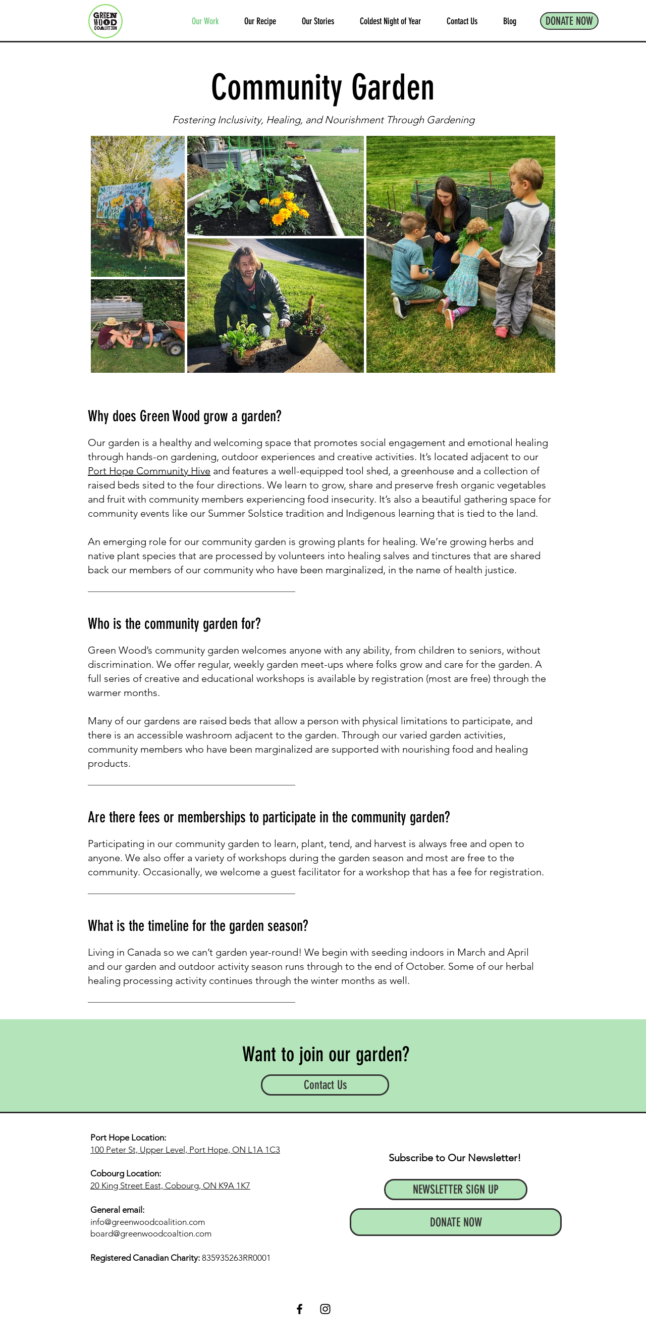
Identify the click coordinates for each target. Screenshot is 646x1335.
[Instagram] (325, 1309)
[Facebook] (299, 1309)
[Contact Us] (325, 1085)
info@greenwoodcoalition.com (147, 1222)
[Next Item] (538, 254)
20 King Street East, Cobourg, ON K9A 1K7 (170, 1185)
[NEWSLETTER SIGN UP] (455, 1189)
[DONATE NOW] (569, 21)
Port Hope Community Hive (149, 471)
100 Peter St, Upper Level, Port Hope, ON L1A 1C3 (185, 1150)
